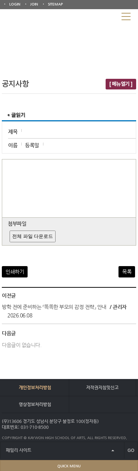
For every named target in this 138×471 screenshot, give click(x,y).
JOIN (34, 4)
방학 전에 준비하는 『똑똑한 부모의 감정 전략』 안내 (54, 307)
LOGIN (14, 4)
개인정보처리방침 (35, 387)
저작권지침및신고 (102, 387)
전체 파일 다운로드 (32, 236)
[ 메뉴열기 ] (120, 84)
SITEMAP (55, 4)
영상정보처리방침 (35, 404)
